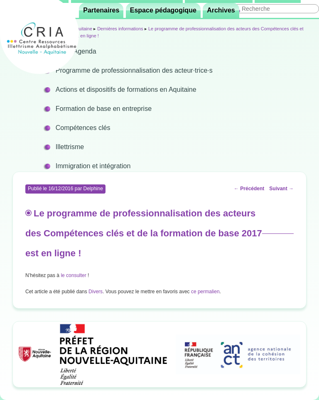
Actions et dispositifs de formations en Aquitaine (126, 89)
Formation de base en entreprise (104, 108)
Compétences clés (83, 127)
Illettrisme (70, 146)
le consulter (74, 275)
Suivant (281, 188)
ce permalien (205, 291)
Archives (221, 10)
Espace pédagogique (163, 10)
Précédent (249, 188)
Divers (95, 291)
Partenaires (101, 10)
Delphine (93, 188)
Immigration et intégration (93, 165)
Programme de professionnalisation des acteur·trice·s (134, 70)
